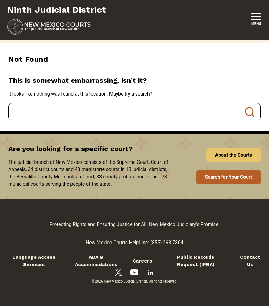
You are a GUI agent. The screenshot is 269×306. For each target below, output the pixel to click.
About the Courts (233, 155)
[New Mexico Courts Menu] (256, 20)
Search (249, 112)
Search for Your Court (228, 177)
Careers (142, 261)
